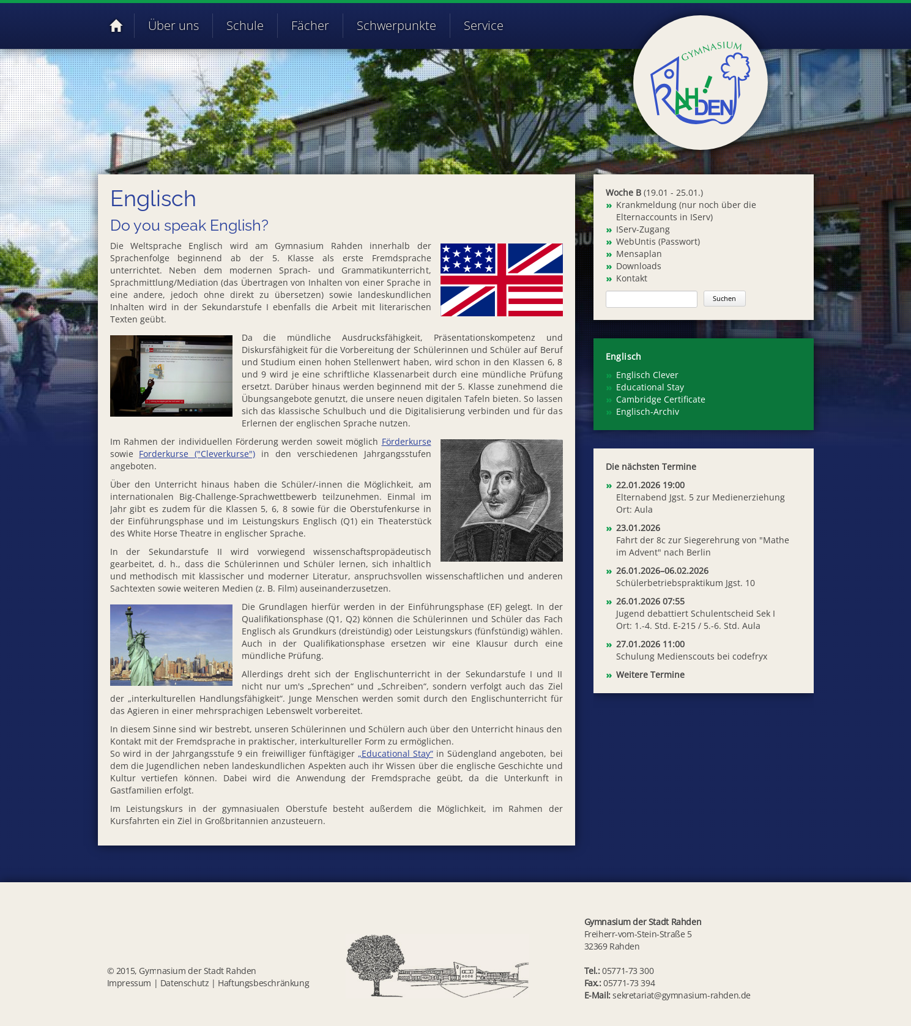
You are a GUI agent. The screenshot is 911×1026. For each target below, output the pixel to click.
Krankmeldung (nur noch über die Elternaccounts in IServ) (686, 211)
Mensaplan (639, 253)
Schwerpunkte (396, 25)
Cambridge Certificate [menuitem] (660, 399)
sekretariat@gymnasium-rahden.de (681, 995)
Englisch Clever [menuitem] (647, 375)
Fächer (310, 25)
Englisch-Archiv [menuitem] (647, 411)
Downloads (638, 266)
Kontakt (631, 278)
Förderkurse (406, 441)
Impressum (129, 983)
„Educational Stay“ (395, 753)
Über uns (173, 25)
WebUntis (636, 241)
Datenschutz (184, 983)
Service (484, 25)
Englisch (624, 356)
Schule (245, 25)
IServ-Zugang (643, 229)
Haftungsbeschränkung (263, 983)
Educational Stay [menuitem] (650, 387)
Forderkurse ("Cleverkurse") (197, 453)
